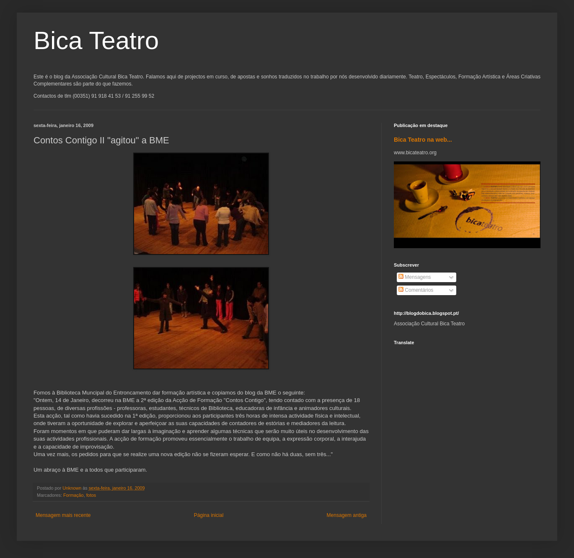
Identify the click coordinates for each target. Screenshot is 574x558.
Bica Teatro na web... (423, 139)
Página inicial (209, 515)
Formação (73, 495)
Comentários (415, 290)
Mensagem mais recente (63, 515)
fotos (91, 495)
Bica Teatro (96, 40)
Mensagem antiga (347, 515)
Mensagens (414, 277)
